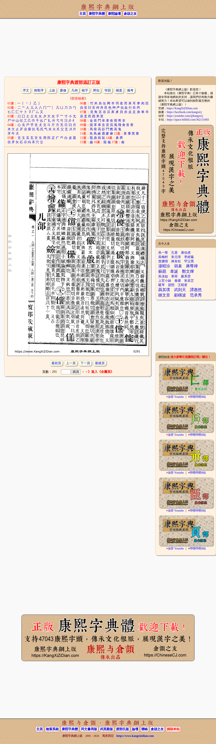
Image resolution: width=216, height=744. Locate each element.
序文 (26, 90)
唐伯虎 (186, 252)
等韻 (107, 90)
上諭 (52, 90)
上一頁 (71, 363)
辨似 (96, 90)
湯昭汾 (164, 266)
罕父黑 (189, 261)
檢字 (85, 90)
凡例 (74, 90)
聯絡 (144, 729)
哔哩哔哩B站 (198, 396)
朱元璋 (176, 257)
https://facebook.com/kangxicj (184, 112)
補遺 (119, 90)
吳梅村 (163, 257)
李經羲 (189, 257)
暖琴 (161, 285)
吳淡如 (163, 276)
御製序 (39, 90)
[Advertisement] (108, 47)
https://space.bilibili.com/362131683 (188, 119)
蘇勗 (162, 271)
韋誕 (174, 271)
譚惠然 (196, 289)
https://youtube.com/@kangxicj (185, 115)
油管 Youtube (176, 396)
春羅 (177, 280)
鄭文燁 (188, 271)
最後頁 (100, 363)
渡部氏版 (122, 729)
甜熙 (171, 285)
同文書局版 (89, 729)
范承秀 (196, 295)
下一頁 (85, 363)
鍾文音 (164, 295)
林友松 (176, 261)
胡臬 (178, 266)
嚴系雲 (186, 276)
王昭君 (182, 285)
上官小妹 (164, 280)
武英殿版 (106, 729)
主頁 (82, 13)
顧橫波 (180, 295)
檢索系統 (52, 729)
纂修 (63, 90)
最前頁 (56, 363)
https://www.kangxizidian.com (135, 735)
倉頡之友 (130, 13)
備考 (130, 90)
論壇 (135, 729)
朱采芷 (189, 280)
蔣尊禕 (192, 266)
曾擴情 (163, 261)
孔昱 (174, 252)
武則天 (180, 289)
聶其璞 (164, 289)
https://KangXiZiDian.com (182, 108)
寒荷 (174, 276)
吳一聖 (163, 252)
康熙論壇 (114, 13)
